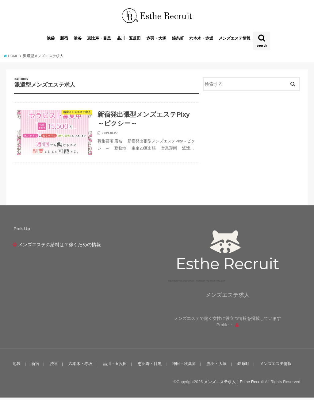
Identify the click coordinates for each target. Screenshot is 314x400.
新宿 (64, 39)
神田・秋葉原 (183, 366)
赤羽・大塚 (156, 39)
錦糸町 (178, 39)
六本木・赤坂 (201, 39)
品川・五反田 (129, 39)
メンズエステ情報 (235, 39)
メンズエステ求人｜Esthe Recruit (234, 384)
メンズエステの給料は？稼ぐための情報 (59, 247)
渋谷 (78, 39)
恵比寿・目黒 (99, 39)
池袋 (51, 39)
